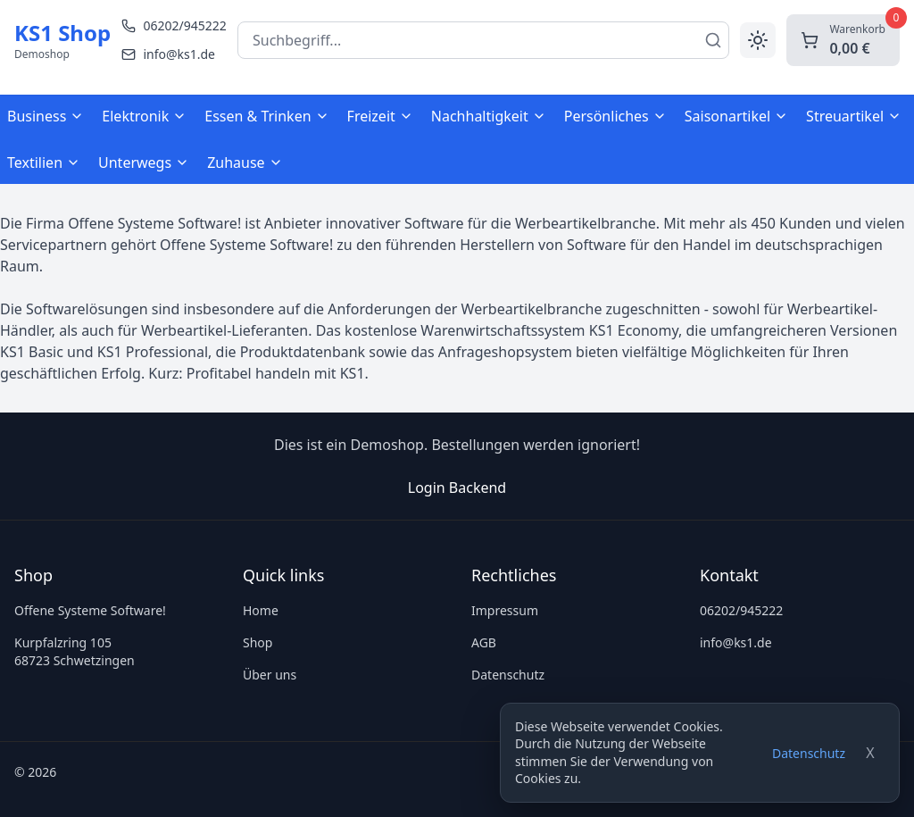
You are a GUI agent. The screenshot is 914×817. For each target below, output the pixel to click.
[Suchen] (713, 40)
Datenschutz (808, 753)
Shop (257, 642)
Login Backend (457, 487)
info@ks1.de (736, 642)
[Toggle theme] (758, 40)
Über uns (269, 674)
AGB (483, 642)
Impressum (504, 610)
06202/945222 (741, 610)
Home (260, 610)
